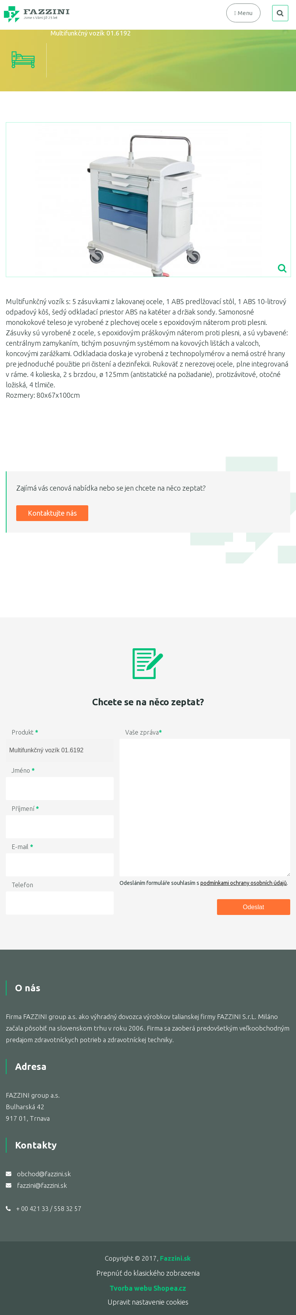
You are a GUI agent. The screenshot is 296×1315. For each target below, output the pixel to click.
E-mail (22, 846)
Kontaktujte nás (52, 513)
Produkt (25, 732)
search (280, 13)
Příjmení (25, 808)
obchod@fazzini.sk (44, 1173)
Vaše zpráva (143, 732)
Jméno (23, 770)
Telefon (22, 884)
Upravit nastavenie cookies (148, 1302)
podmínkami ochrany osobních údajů (243, 883)
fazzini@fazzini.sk (42, 1185)
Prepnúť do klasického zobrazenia (148, 1273)
